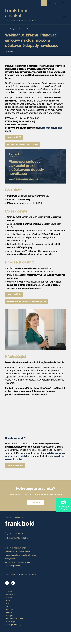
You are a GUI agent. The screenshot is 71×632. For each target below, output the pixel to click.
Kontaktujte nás (36, 502)
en (50, 3)
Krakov (27, 21)
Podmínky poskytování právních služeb (20, 555)
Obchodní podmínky (13, 566)
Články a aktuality (15, 29)
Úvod (6, 29)
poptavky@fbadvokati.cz (16, 538)
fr (63, 3)
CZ (44, 3)
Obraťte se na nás (15, 465)
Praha (13, 21)
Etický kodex (10, 558)
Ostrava (20, 21)
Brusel (34, 21)
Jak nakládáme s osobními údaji (17, 551)
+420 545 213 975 (14, 533)
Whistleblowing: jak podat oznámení (19, 562)
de (56, 3)
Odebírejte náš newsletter (15, 548)
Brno (7, 21)
